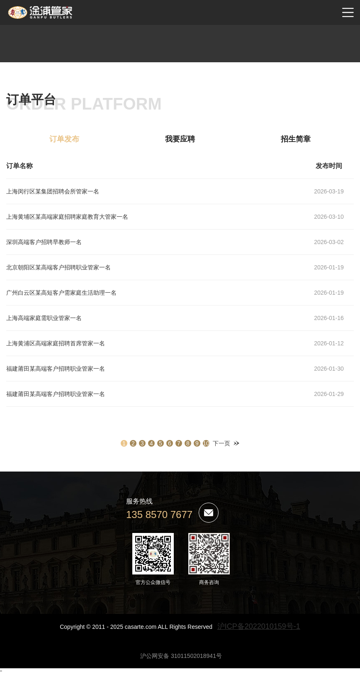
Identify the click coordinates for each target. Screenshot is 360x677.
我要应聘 (180, 139)
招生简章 (296, 139)
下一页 (221, 443)
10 (206, 443)
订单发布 (64, 139)
